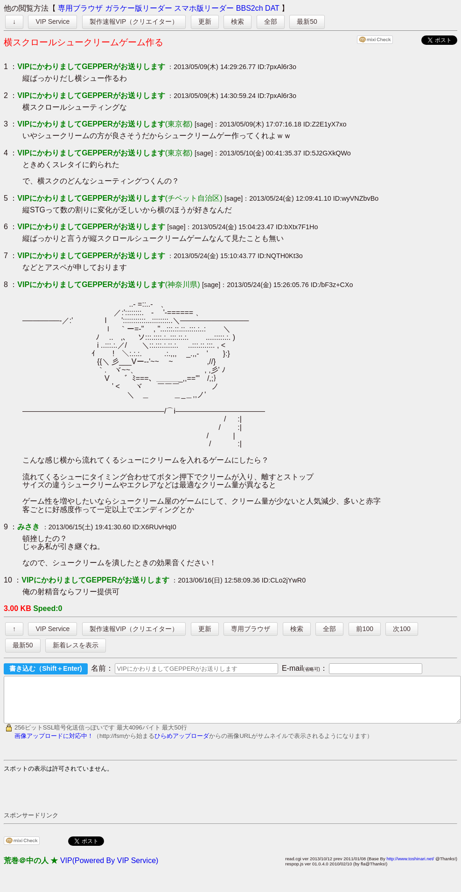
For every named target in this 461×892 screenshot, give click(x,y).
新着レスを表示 (75, 645)
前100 (364, 628)
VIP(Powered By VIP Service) (109, 869)
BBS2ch (249, 8)
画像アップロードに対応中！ (53, 744)
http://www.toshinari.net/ (410, 867)
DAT (272, 8)
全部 (270, 21)
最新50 (307, 21)
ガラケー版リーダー (138, 8)
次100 (401, 628)
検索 (237, 21)
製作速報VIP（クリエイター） (134, 21)
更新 (204, 21)
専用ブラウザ (80, 8)
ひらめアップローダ (181, 744)
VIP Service (52, 21)
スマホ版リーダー (204, 8)
